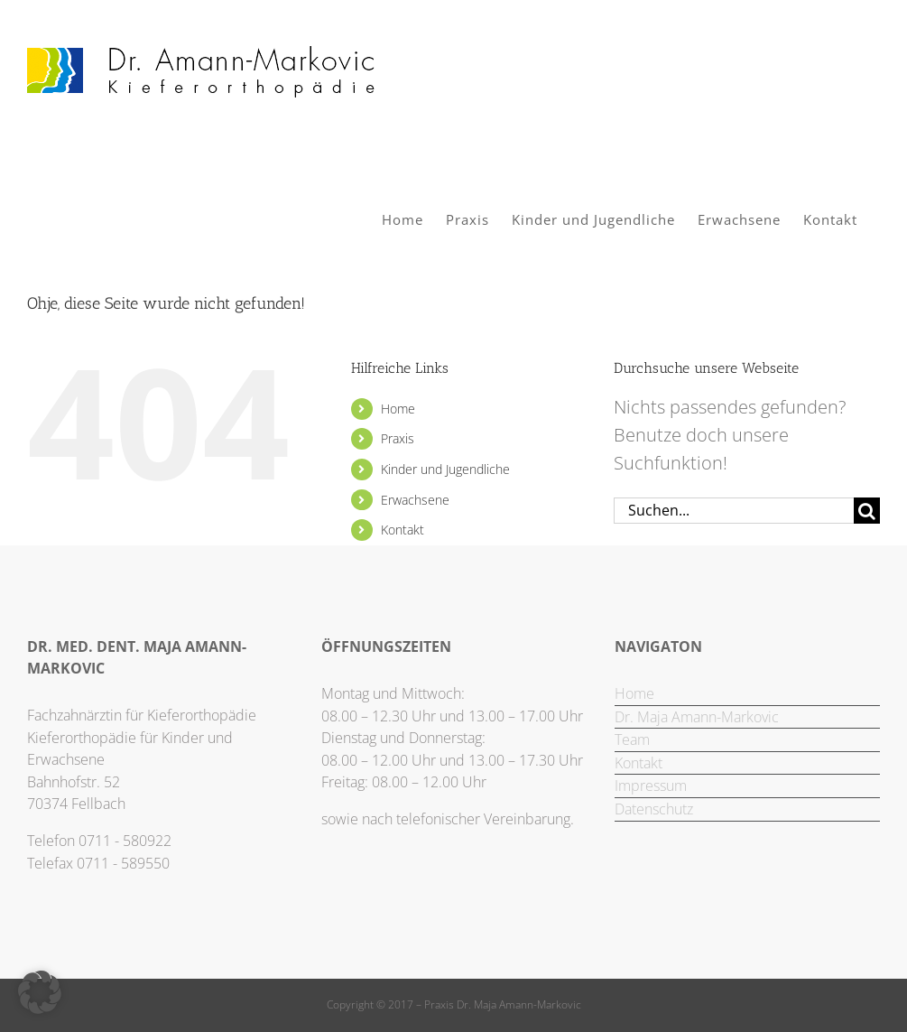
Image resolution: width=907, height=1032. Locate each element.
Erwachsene (415, 499)
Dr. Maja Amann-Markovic (697, 717)
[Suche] (867, 510)
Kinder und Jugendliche (445, 469)
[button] (39, 992)
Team (632, 739)
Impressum (651, 785)
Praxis (397, 438)
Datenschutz (654, 809)
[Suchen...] (734, 510)
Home (398, 408)
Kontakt (402, 529)
